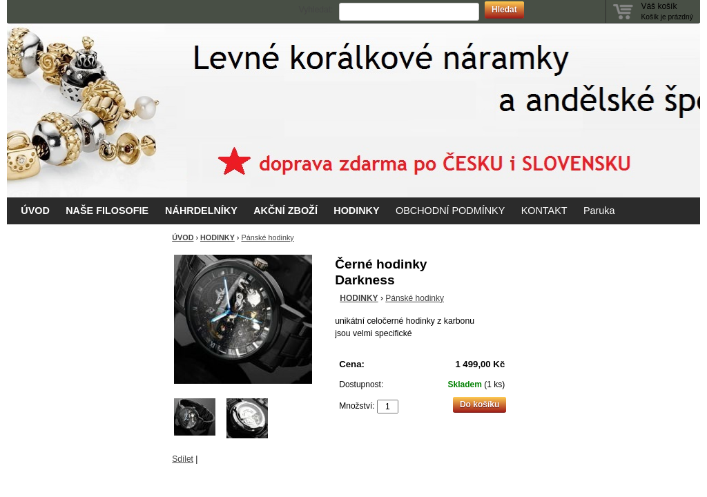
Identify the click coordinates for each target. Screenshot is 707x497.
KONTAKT (544, 210)
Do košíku (479, 404)
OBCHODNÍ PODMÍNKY (450, 210)
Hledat (504, 9)
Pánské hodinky (267, 237)
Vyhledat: (316, 9)
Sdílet (182, 459)
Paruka (599, 210)
